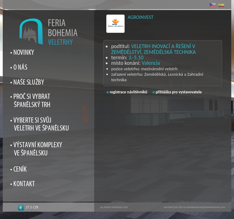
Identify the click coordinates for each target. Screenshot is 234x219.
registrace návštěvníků (126, 92)
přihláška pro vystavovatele (177, 92)
